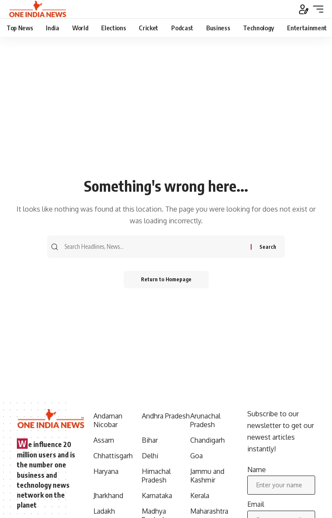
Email (255, 504)
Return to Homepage (166, 279)
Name (256, 469)
